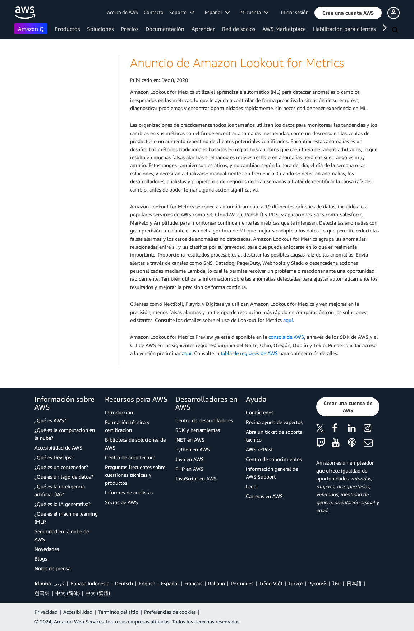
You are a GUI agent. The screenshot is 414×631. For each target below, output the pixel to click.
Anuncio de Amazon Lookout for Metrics (237, 62)
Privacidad (46, 612)
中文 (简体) (67, 593)
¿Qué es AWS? (50, 420)
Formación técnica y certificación (127, 426)
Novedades (46, 549)
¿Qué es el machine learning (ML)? (66, 518)
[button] (348, 13)
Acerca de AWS (122, 12)
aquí (288, 320)
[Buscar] (396, 30)
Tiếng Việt (270, 583)
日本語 (354, 583)
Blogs (40, 559)
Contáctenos (259, 412)
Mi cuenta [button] (254, 12)
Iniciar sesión (295, 12)
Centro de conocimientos (274, 459)
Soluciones (100, 29)
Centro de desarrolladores (204, 420)
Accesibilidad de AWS (58, 448)
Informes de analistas (129, 492)
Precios (129, 29)
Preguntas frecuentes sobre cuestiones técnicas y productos (135, 475)
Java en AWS (189, 459)
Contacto (154, 12)
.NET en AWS (189, 440)
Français (193, 583)
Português (242, 583)
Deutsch (124, 583)
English (147, 583)
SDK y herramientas (197, 430)
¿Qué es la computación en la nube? (64, 434)
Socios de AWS (121, 502)
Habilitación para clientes (344, 29)
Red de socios (238, 29)
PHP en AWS (189, 469)
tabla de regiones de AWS (249, 353)
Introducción (119, 412)
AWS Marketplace (284, 29)
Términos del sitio (118, 612)
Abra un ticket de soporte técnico (274, 436)
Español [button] (217, 12)
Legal (252, 486)
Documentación (165, 29)
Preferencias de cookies (170, 612)
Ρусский (317, 583)
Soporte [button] (181, 12)
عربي (59, 583)
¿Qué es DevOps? (53, 457)
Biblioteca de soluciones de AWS (135, 444)
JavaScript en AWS (196, 478)
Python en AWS (192, 449)
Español (170, 583)
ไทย (336, 583)
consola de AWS (286, 337)
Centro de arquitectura (130, 457)
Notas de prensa (52, 568)
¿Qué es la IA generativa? (62, 504)
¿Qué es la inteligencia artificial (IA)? (59, 490)
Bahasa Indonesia (89, 583)
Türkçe (295, 583)
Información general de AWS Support (272, 473)
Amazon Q (31, 29)
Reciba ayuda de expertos (274, 422)
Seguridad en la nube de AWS (61, 535)
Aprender (203, 29)
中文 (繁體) (98, 593)
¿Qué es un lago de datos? (63, 477)
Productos (67, 29)
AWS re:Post (259, 449)
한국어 (42, 593)
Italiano (216, 583)
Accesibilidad (77, 612)
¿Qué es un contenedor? (61, 467)
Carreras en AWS (264, 496)
